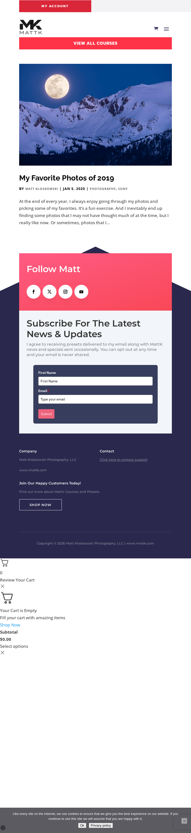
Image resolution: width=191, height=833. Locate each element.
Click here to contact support (123, 460)
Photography (103, 189)
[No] (184, 821)
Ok (82, 825)
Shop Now (40, 505)
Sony (123, 189)
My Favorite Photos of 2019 (66, 178)
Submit (46, 414)
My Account (55, 6)
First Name (47, 372)
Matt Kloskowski (41, 189)
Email (43, 391)
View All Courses (95, 43)
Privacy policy (101, 825)
